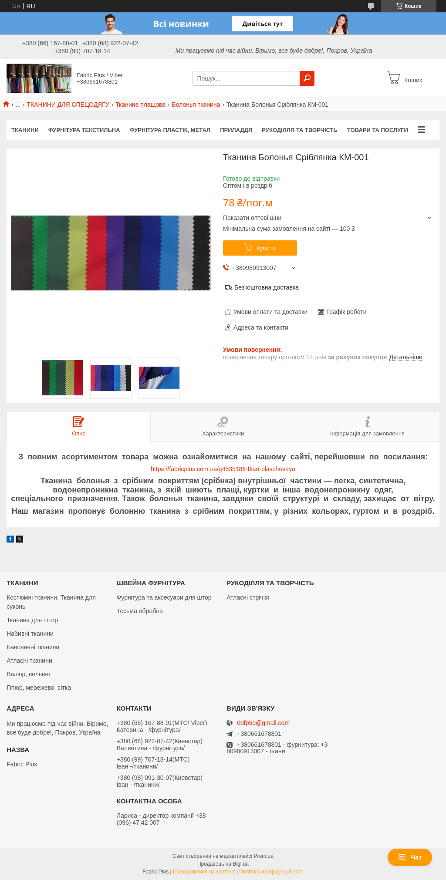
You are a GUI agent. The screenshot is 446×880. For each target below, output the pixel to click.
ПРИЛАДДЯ (236, 130)
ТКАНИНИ (25, 130)
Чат (410, 857)
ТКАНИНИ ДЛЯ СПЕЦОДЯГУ (68, 104)
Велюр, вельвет (29, 674)
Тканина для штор (32, 620)
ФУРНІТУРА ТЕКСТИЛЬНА (84, 130)
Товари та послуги (377, 130)
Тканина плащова (140, 104)
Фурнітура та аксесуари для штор (164, 597)
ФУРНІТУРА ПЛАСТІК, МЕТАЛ (170, 130)
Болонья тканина (196, 104)
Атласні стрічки (247, 597)
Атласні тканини (29, 660)
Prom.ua (264, 856)
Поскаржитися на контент (204, 872)
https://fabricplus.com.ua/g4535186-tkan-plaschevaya (223, 468)
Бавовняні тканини (33, 647)
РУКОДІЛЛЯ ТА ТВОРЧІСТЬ (300, 130)
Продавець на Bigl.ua (223, 864)
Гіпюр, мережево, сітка (39, 687)
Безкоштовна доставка (266, 287)
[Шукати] (307, 78)
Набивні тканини (30, 633)
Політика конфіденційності (271, 872)
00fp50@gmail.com (263, 723)
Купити (266, 248)
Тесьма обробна (140, 610)
